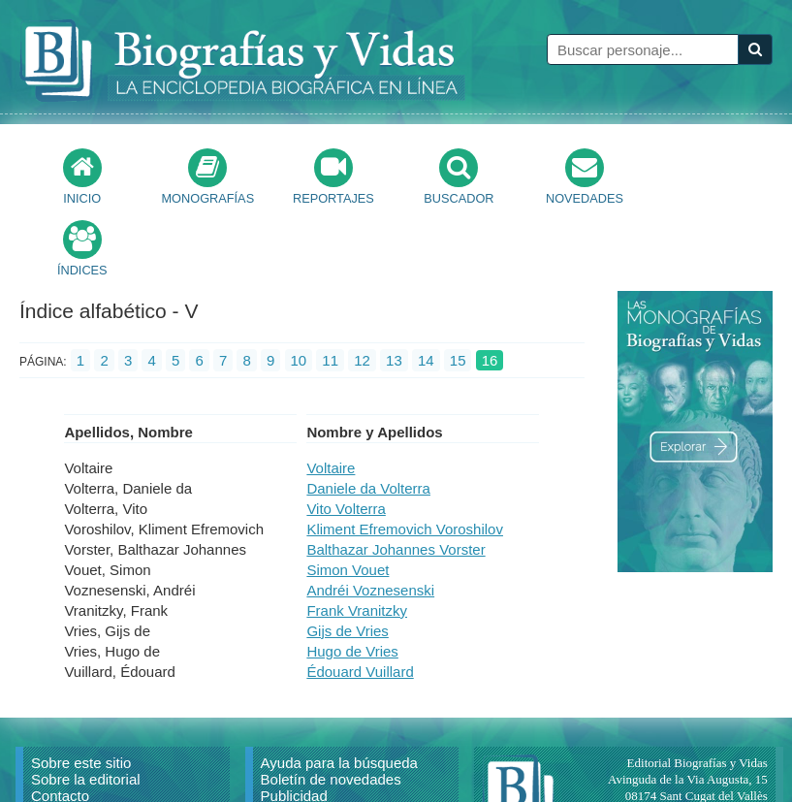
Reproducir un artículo (102, 740)
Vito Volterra (345, 437)
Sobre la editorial (86, 707)
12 (362, 288)
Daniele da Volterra (368, 416)
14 (426, 288)
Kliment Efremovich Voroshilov (404, 457)
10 (299, 288)
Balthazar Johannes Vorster (395, 477)
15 (458, 288)
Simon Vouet (347, 498)
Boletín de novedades (331, 707)
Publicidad (294, 724)
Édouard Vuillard (359, 600)
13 (394, 288)
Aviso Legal (298, 740)
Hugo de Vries (352, 579)
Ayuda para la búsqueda (339, 691)
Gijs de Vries (347, 559)
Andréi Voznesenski (370, 518)
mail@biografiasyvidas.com (696, 757)
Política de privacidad (330, 757)
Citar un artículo (82, 757)
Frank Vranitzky (356, 538)
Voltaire (330, 396)
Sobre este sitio (81, 691)
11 (330, 288)
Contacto (60, 724)
